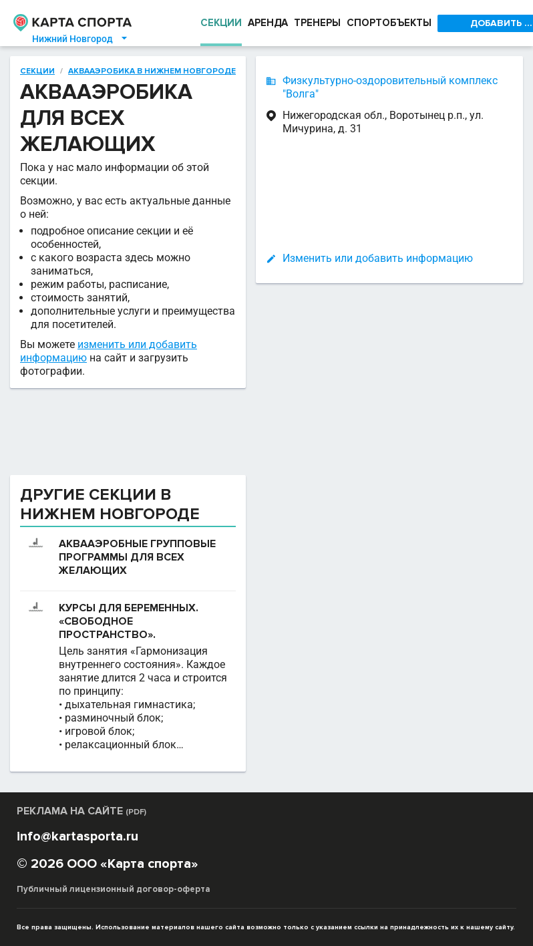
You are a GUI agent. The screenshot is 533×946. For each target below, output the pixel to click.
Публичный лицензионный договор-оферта (111, 889)
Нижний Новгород (80, 38)
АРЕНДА (269, 23)
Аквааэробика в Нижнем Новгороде (149, 70)
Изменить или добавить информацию (378, 258)
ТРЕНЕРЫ (322, 23)
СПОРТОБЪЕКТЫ (395, 23)
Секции (36, 70)
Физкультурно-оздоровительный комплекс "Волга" (390, 87)
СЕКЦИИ (221, 23)
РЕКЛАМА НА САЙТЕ (84, 810)
